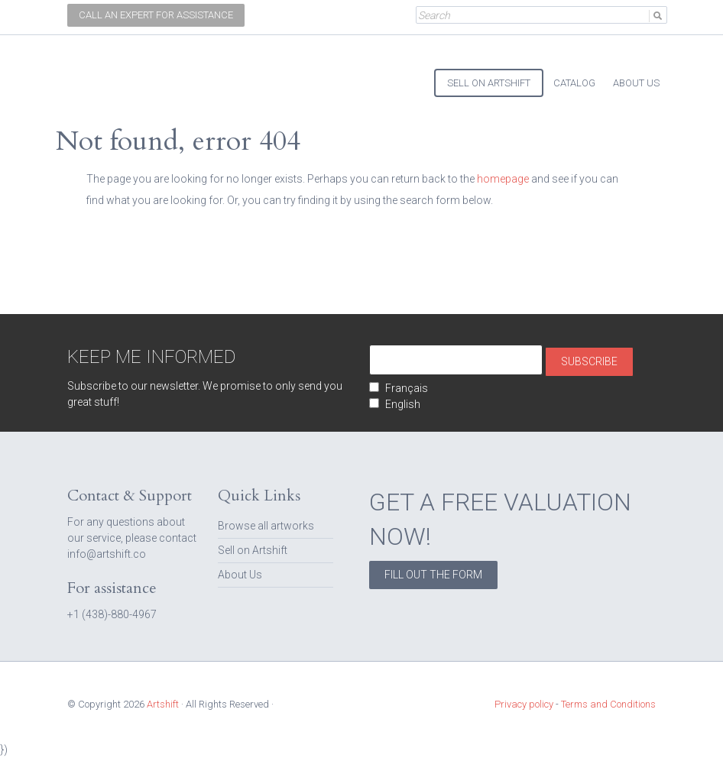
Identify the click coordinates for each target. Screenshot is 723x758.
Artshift (94, 76)
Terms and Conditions (608, 704)
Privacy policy (523, 704)
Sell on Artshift (252, 550)
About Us (240, 574)
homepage (503, 179)
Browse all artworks (266, 526)
